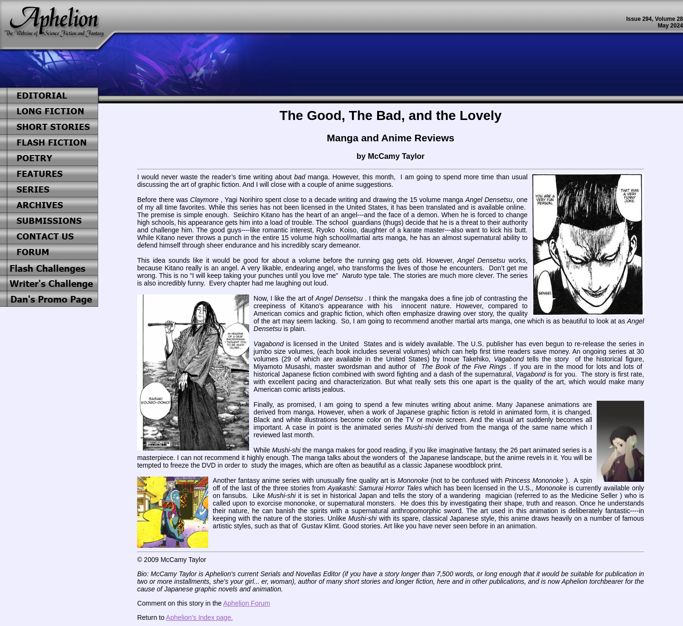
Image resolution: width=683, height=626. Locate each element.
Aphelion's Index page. (199, 617)
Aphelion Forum (246, 603)
